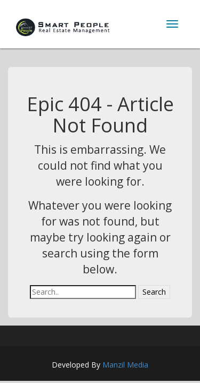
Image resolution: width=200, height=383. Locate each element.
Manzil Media (125, 365)
